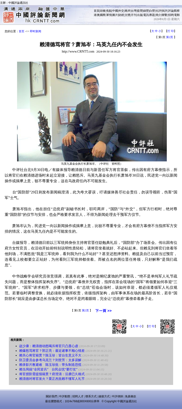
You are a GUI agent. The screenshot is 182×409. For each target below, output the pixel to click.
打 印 (170, 31)
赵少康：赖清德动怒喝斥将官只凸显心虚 (48, 346)
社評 (158, 10)
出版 (140, 15)
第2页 (169, 37)
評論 (171, 10)
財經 (121, 15)
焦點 (109, 10)
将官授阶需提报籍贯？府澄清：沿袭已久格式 (52, 374)
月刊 (133, 15)
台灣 (133, 10)
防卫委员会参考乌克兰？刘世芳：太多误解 (50, 360)
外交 (121, 10)
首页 (21, 31)
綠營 (146, 10)
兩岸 (127, 10)
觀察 (177, 10)
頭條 (103, 10)
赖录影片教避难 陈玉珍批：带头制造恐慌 (50, 364)
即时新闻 (35, 31)
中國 (115, 10)
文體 (127, 15)
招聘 (171, 15)
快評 (164, 10)
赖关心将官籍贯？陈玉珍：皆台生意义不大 (50, 355)
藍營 (140, 10)
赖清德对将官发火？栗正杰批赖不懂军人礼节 (52, 379)
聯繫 (164, 15)
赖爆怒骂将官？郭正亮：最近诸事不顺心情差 (52, 350)
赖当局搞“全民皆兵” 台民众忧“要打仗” (48, 369)
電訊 (146, 15)
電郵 (177, 15)
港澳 (96, 15)
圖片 (115, 15)
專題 (152, 15)
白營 (152, 10)
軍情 (109, 15)
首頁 (96, 10)
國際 (103, 15)
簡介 (158, 15)
